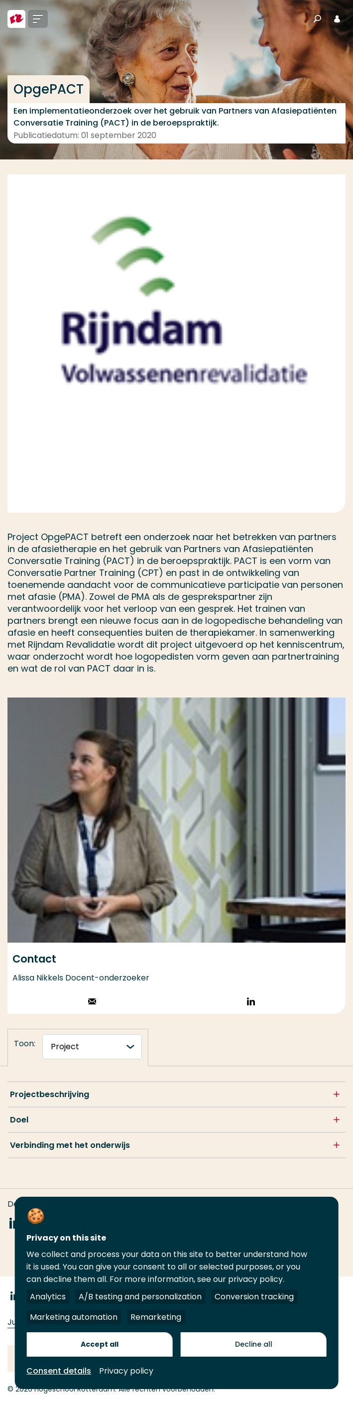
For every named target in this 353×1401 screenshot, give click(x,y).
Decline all (253, 1344)
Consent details (58, 1371)
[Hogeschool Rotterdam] (16, 19)
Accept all (99, 1344)
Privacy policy (126, 1371)
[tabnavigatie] (92, 1046)
